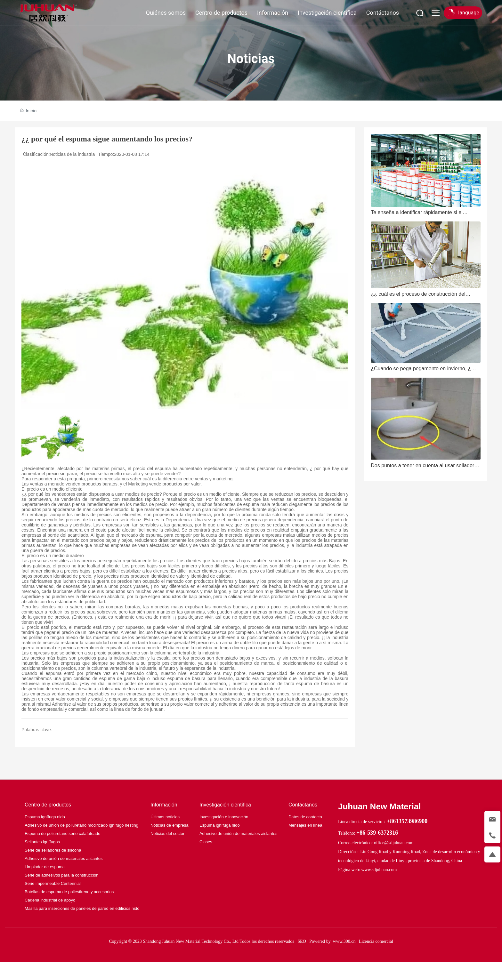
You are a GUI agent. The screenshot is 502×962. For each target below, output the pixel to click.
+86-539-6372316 (377, 833)
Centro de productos (221, 12)
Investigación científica (327, 12)
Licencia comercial (376, 941)
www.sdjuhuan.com (379, 869)
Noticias (251, 58)
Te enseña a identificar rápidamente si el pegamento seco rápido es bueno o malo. (418, 215)
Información (272, 12)
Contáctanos (382, 12)
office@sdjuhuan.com (393, 842)
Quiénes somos (166, 12)
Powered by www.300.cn (332, 941)
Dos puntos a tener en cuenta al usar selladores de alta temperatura (425, 468)
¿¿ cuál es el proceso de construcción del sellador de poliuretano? (418, 296)
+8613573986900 (407, 821)
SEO (301, 941)
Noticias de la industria (72, 154)
